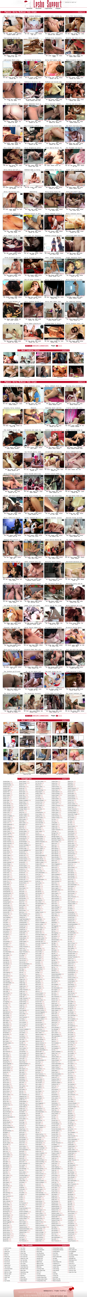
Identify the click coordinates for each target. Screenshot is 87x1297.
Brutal (73, 711)
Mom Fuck (54, 986)
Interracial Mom (38, 1022)
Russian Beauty (71, 795)
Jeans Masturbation (39, 1060)
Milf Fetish (54, 929)
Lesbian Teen (54, 803)
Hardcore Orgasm (39, 927)
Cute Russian (22, 1044)
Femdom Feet (22, 1209)
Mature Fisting (55, 871)
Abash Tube (43, 747)
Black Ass (5, 1160)
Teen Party (70, 1070)
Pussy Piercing (55, 1184)
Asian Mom (5, 988)
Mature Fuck (54, 872)
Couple (36, 100)
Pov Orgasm (54, 1149)
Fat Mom (21, 1197)
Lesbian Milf (38, 1197)
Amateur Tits (6, 881)
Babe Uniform (6, 1024)
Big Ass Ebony (6, 1091)
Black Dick (5, 1172)
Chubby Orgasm (22, 941)
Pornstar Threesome (56, 1142)
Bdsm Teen (5, 1058)
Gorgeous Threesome (40, 865)
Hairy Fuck (37, 896)
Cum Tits (21, 1027)
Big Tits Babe (6, 1137)
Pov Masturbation (55, 1146)
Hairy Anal (37, 884)
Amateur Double (6, 829)
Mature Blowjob (55, 855)
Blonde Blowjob (6, 1215)
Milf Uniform (54, 969)
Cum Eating (21, 1018)
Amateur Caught (6, 810)
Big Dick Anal (6, 1120)
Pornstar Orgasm (55, 1130)
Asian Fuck (5, 974)
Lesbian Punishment (39, 1225)
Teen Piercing (71, 1072)
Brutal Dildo (21, 886)
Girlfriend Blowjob (39, 836)
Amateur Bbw (6, 802)
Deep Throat (75, 144)
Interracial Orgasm (39, 1024)
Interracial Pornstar (39, 1027)
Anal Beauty (5, 915)
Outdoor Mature (55, 1065)
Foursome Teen (38, 803)
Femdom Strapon (23, 1218)
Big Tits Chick (6, 1139)
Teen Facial (70, 1034)
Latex (14, 536)
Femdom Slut (22, 1215)
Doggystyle (50, 34)
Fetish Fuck (21, 1220)
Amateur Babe (6, 800)
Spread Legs (70, 946)
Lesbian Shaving (39, 1237)
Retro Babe (54, 1227)
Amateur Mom (6, 850)
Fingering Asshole (23, 1227)
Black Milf (5, 1179)
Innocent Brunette (39, 996)
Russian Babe (71, 793)
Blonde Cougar (6, 1220)
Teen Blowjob (71, 1012)
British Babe (22, 821)
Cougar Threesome (23, 998)
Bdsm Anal (5, 1053)
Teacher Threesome (72, 996)
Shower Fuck (70, 860)
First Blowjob (22, 1235)
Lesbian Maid (38, 1191)
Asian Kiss (5, 977)
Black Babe (5, 1161)
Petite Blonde (54, 1103)
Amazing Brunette (7, 893)
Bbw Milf (5, 1044)
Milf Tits (53, 967)
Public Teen (54, 1172)
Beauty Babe (6, 1060)
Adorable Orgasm (7, 790)
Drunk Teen (21, 1127)
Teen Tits (70, 1096)
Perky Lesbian (55, 1098)
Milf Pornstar (54, 946)
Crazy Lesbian (22, 1013)
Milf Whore (54, 970)
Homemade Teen (39, 941)
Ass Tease (5, 1008)
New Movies (38, 8)
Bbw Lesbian (6, 1041)
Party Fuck (54, 1086)
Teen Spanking (71, 1084)
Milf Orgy (53, 943)
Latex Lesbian (38, 1084)
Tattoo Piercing (71, 993)
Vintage (72, 276)
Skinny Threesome (72, 896)
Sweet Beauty (71, 984)
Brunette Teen (22, 879)
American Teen (6, 914)
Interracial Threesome (40, 1031)
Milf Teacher (54, 963)
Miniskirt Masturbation (56, 974)
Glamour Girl (38, 845)
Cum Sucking (22, 1025)
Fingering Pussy (22, 1232)
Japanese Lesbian (39, 1046)
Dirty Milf (21, 1087)
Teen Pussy (70, 1075)
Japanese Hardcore (39, 1043)
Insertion (71, 56)
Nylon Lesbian (55, 1032)
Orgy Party (54, 1055)
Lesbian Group (38, 1177)
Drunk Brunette (22, 1115)
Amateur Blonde (6, 803)
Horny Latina (38, 958)
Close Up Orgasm (23, 965)
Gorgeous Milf (38, 864)
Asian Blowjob (6, 963)
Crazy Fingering (22, 1010)
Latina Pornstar (38, 1120)
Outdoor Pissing (55, 1067)
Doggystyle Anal (22, 1096)
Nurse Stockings (55, 1027)
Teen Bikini (70, 1010)
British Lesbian (22, 822)
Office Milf (54, 1037)
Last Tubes (27, 377)
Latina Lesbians (38, 1110)
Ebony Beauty (22, 1137)
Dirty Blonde (22, 1079)
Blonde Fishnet (6, 1227)
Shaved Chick (71, 840)
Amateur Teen (6, 877)
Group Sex (37, 881)
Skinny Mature (71, 886)
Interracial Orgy (38, 1025)
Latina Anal (37, 1092)
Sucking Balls (71, 969)
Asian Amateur (6, 955)
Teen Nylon (70, 1062)
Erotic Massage (22, 1168)
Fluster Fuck (10, 377)
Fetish (34, 166)
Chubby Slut (22, 943)
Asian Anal (5, 957)
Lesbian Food (38, 1172)
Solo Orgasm (70, 934)
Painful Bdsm (54, 1070)
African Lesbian (6, 795)
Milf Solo (53, 953)
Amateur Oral (6, 853)
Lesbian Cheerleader (39, 1148)
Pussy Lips (54, 1182)
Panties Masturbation (56, 1074)
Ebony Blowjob (22, 1139)
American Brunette (7, 908)
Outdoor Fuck (55, 1062)
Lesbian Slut (54, 783)
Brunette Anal (22, 829)
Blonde (49, 33)
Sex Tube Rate (43, 774)
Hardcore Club (38, 920)
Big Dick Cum (6, 1123)
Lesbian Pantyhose (39, 1215)
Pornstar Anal (54, 1120)
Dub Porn (76, 363)
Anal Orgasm (6, 934)
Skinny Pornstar (71, 891)
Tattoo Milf (70, 991)
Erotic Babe (21, 1166)
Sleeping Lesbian (71, 903)
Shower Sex (70, 864)
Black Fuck (5, 1173)
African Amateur (6, 793)
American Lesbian (7, 910)
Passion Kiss (54, 1091)
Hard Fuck (37, 915)
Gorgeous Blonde (39, 858)
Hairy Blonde (38, 891)
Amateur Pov (6, 860)
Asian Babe (5, 958)
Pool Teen (54, 1118)
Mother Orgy (54, 1012)
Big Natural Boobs (7, 1130)
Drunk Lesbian (22, 1118)
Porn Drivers (76, 377)
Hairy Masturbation (39, 903)
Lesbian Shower (38, 1239)
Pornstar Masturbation (56, 1129)
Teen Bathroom (71, 1005)
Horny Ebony (38, 955)
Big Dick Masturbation (8, 1127)
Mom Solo (54, 993)
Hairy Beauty (38, 889)
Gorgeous (52, 341)
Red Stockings (55, 1201)
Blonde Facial (6, 1225)
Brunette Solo (22, 874)
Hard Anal (37, 914)
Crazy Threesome (23, 1017)
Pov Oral (53, 1148)
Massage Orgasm (55, 836)
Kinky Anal (37, 1063)
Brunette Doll (22, 852)
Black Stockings (6, 1192)
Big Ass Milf (5, 1096)
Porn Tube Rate (76, 760)
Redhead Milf (54, 1216)
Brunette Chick (22, 846)
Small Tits (70, 910)
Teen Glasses (71, 1049)
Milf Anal (53, 917)
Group (10, 580)
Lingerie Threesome (56, 829)
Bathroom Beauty (7, 1029)
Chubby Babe (22, 932)
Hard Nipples (38, 917)
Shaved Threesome (72, 858)
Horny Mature (38, 960)
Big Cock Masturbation (8, 1117)
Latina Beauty (38, 1096)
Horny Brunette (38, 950)
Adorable (58, 100)
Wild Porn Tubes (76, 733)
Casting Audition (22, 915)
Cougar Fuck (22, 993)
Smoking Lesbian (71, 922)
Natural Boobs (55, 1017)
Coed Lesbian (22, 975)
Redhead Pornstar (56, 1220)
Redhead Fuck (55, 1211)
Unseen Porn (59, 733)
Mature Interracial (55, 881)
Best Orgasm (6, 1079)
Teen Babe (70, 1003)
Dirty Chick (21, 1082)
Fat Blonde (21, 1187)
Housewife (32, 711)
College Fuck (22, 979)
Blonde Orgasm (22, 781)
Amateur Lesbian (7, 846)
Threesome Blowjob (72, 1103)
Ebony (71, 557)
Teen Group (70, 1051)
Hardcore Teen (38, 932)
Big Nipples (5, 1132)
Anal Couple (5, 919)
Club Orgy (21, 969)
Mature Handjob (55, 877)
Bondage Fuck (22, 805)
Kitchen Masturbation (40, 1075)
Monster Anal (54, 998)
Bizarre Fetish (6, 1153)
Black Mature (6, 1177)
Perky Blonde (54, 1094)
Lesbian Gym (38, 1179)
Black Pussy (5, 1187)
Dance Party (22, 1060)
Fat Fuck (21, 1191)
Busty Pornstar (22, 910)
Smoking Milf (70, 926)
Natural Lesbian (55, 1018)
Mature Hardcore (55, 879)
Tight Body (70, 1113)
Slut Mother (70, 908)
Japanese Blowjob (39, 1039)
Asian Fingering (6, 972)
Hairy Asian (37, 886)
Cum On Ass (22, 1020)
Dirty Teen (21, 1092)
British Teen (21, 828)
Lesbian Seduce (38, 1235)
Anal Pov (5, 939)
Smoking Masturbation (72, 924)
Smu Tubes (76, 774)
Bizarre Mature (6, 1156)
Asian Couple (6, 967)
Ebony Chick (22, 1142)
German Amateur (39, 817)
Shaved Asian (71, 829)
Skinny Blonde (71, 874)
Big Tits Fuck (6, 1141)
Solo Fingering (71, 931)
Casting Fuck (22, 917)
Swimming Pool (71, 986)
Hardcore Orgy (38, 929)
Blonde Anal (5, 1203)
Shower (73, 580)
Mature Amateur (55, 841)
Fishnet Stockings (39, 790)
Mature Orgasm (55, 893)
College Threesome (23, 989)
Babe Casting (6, 1015)
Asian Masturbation (7, 982)
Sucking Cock (71, 975)
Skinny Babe (70, 871)
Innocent (16, 144)
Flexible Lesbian (39, 793)
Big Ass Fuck (6, 1092)
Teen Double (70, 1032)
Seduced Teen (71, 815)
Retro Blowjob (55, 1230)
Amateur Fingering (7, 833)
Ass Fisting (5, 1003)
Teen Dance (70, 1024)
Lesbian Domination (39, 1160)
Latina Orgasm (38, 1117)
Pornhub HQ (43, 377)
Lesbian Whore (55, 814)
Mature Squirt (54, 905)
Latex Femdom (38, 1082)
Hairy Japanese (38, 900)
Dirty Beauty (22, 1077)
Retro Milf (54, 1239)
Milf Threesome (55, 965)
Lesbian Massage (39, 1192)
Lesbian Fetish (38, 1166)
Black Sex (5, 1189)
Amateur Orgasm (7, 855)
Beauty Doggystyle (7, 1063)
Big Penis (5, 1134)
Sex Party (70, 821)
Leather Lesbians (39, 1127)
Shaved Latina (71, 843)
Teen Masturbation (72, 1060)
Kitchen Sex (38, 1077)
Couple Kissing (22, 1001)
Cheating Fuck (22, 926)
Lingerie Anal (54, 824)
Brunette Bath (22, 834)
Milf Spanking (54, 955)
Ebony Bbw (21, 1135)
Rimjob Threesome (72, 788)
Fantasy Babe (22, 1180)
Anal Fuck (5, 927)
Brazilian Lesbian (23, 815)
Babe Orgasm (6, 1020)
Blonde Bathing (6, 1208)
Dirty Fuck (21, 1084)
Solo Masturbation (72, 932)
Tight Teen (70, 1118)
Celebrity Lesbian (23, 920)
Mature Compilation (56, 858)
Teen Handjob (71, 1053)
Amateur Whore (6, 883)
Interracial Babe (38, 1005)
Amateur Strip (6, 872)
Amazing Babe (6, 888)
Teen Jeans (70, 1055)
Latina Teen (37, 1123)
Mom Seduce (54, 991)
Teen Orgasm (71, 1063)
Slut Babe (70, 905)
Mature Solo (54, 903)
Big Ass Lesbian (6, 1094)
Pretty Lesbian (55, 1161)
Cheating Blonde (23, 922)
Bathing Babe (6, 1025)
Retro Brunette (55, 1232)
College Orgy (22, 982)
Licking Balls (54, 822)
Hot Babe (37, 972)
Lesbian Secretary (39, 1234)
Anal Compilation (7, 917)
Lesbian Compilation (39, 1153)
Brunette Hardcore (23, 858)
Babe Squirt (5, 1022)
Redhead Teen (55, 1223)
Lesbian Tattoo (55, 800)
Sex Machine (70, 819)
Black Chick (5, 1170)
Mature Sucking (55, 908)
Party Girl (54, 1087)
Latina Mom (38, 1115)
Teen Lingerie (71, 1058)
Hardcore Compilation (40, 922)
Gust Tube (27, 760)
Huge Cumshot (38, 979)
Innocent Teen (38, 1001)
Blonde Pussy (22, 786)
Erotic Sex (21, 1170)
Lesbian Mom (38, 1199)
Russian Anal (70, 791)
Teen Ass (70, 1000)
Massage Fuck (55, 833)
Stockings (13, 34)
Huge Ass (37, 974)
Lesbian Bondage (39, 1146)
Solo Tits (69, 939)
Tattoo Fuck (70, 988)
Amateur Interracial (7, 843)
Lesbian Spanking (55, 788)
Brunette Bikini (22, 840)
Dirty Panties (22, 1089)
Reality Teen (54, 1199)
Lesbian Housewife (39, 1180)
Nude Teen (54, 1025)
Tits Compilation (71, 1120)
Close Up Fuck (22, 960)
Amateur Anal (6, 797)
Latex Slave (38, 1089)
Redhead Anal (55, 1203)
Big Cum (5, 1118)
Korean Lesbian (38, 1079)
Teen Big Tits (70, 1008)
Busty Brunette (22, 898)
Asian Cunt (5, 969)
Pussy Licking (55, 1180)
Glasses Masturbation (40, 855)
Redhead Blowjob (55, 1208)
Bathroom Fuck (6, 1031)
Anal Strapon (6, 943)
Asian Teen (5, 998)
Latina (78, 187)
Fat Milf (20, 1196)
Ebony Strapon (22, 1160)
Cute (13, 56)
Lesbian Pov (38, 1223)
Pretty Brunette (55, 1156)
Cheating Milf (22, 927)
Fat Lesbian (21, 1192)
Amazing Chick (6, 895)
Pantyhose (72, 426)
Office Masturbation (56, 1036)
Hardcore (53, 33)
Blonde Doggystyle (7, 1222)
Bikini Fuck (5, 1151)
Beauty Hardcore (6, 1067)
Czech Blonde (22, 1051)
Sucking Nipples (71, 981)
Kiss (59, 165)
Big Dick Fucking (6, 1125)
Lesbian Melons (38, 1196)
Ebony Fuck (21, 1144)
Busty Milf (21, 907)
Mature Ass (54, 845)
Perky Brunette (55, 1096)
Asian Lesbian (6, 979)
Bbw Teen (5, 1049)
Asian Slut (5, 996)
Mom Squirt (54, 994)
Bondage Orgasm (23, 807)
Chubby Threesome (23, 946)
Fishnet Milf (37, 788)
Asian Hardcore (6, 975)
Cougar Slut (21, 996)
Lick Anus (54, 819)
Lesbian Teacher (55, 802)
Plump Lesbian (55, 1113)
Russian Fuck (71, 802)
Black (37, 78)
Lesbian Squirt (55, 790)
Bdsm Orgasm (6, 1056)
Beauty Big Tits (6, 1062)
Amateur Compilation (7, 815)
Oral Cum (54, 1044)
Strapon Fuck (71, 960)
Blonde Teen (22, 795)
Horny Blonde (38, 948)
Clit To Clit (21, 957)
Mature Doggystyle (56, 864)
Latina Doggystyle (39, 1103)
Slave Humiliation (71, 901)
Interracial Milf (38, 1020)
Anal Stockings (6, 941)
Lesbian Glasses (39, 1175)
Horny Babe (38, 945)
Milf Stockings (55, 958)
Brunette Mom (22, 864)
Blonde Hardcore (6, 1234)
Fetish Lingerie (22, 1223)
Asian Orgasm (6, 989)
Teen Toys (70, 1098)
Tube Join (27, 363)
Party (54, 34)
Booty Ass (21, 810)
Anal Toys (5, 948)
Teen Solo (70, 1082)
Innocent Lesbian (39, 1000)
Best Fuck (5, 1077)
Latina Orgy (37, 1118)
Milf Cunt (53, 924)
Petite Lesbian (55, 1108)
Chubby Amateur (23, 931)
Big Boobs (77, 426)
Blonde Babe (6, 1206)
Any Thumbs (76, 747)
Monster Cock (55, 1000)
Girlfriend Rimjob (39, 838)
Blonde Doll (5, 1223)
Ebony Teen (21, 1161)
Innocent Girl (38, 998)
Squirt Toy (70, 950)
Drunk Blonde (22, 1113)
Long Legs (54, 831)
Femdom (78, 78)
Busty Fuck (21, 901)
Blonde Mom (6, 1240)
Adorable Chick (6, 786)
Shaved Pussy (71, 852)
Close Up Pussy (22, 967)
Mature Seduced (55, 900)
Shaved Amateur (71, 826)
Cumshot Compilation (24, 1029)
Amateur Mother (6, 852)
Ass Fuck (5, 1005)
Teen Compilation (71, 1018)
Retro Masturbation (56, 1237)
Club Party (21, 970)
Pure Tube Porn (10, 774)
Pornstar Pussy (55, 1135)
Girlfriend (9, 144)
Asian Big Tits (6, 962)
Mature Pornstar (55, 896)
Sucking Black (71, 974)
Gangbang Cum (38, 815)
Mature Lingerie (55, 888)
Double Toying (22, 1110)
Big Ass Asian (6, 1082)
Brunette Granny (22, 857)
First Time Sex (38, 783)
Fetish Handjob (22, 1222)
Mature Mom (54, 891)
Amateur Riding (6, 864)
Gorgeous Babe (38, 857)
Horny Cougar (38, 953)
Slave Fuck (70, 898)
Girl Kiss (37, 833)
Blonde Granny (6, 1232)
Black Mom (5, 1180)
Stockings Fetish (71, 953)
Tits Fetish (70, 1122)
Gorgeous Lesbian (39, 862)
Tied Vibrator (70, 1108)
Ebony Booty (22, 1141)
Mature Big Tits (55, 852)
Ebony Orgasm (22, 1154)
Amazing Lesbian (7, 898)
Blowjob (70, 121)
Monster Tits (54, 1001)
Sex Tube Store (59, 774)
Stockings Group (71, 955)
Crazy (39, 100)
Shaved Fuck (70, 841)
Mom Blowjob (54, 981)
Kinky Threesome (39, 1074)
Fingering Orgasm (23, 1230)
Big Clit (4, 1106)
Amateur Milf (6, 848)
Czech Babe (22, 1049)
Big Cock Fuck (6, 1115)
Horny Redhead (38, 969)
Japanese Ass (38, 1036)
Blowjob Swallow (23, 803)
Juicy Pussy (38, 1062)
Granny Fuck (38, 869)
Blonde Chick (6, 1218)
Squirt (50, 558)
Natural (33, 210)
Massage (10, 122)
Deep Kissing (22, 1062)
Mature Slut (54, 901)
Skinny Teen (70, 895)
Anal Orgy (5, 936)
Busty (79, 33)
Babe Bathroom (6, 1012)
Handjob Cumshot (39, 912)
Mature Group (55, 876)
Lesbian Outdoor (39, 1213)
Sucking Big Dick (71, 972)
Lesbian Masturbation (40, 1194)
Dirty (80, 144)
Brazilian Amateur (23, 814)
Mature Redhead (55, 898)
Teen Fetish (70, 1039)
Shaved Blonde (71, 836)
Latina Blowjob (38, 1098)
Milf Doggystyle (55, 926)
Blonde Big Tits (6, 1211)
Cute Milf (21, 1043)
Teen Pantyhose (71, 1068)
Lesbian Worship (55, 815)
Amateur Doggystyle (7, 828)
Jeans (56, 341)
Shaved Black (71, 834)
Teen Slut (70, 1080)
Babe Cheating (6, 1017)
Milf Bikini (54, 920)
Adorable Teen (6, 791)
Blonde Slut (21, 788)
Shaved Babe (71, 831)
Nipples (61, 469)
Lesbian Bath (38, 1139)
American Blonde (7, 907)
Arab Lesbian (6, 953)
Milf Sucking (54, 962)
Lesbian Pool (38, 1220)
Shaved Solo (70, 855)
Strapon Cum (71, 958)
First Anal (21, 1234)
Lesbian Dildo (38, 1156)
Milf (13, 122)
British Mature (22, 824)
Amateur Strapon (7, 871)
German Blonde (38, 821)
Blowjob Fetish (22, 802)
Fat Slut (21, 1199)
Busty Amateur (22, 888)
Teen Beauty (70, 1006)
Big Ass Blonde (6, 1086)
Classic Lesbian (22, 950)
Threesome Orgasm (72, 1106)
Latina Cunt (37, 1101)
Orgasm (16, 341)
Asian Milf (5, 986)
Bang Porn (59, 363)
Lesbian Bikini (38, 1144)
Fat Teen (21, 1201)
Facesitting (14, 188)
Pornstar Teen (55, 1141)
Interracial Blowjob (39, 1008)
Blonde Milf (5, 1239)
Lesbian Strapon (55, 795)
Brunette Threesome (23, 881)
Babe (7, 33)
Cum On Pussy (22, 1024)
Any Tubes (10, 760)
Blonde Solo (22, 790)
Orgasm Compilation (56, 1051)
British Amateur (22, 819)
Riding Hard (70, 786)
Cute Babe (21, 1034)
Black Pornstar (6, 1185)
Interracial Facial (39, 1013)
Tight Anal (70, 1110)
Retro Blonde (54, 1228)
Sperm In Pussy (71, 943)
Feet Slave (21, 1206)
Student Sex (70, 965)
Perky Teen (54, 1099)
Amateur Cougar (6, 817)
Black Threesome (7, 1196)
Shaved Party (71, 850)
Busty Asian (21, 891)
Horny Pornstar (38, 967)
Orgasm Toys (54, 1053)
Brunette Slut (22, 872)
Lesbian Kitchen (38, 1187)
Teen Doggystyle (71, 1029)
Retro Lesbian (55, 1235)
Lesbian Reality (38, 1228)
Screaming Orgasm (72, 812)
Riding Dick (70, 783)
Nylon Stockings (55, 1034)
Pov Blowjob (54, 1144)
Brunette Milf (22, 862)
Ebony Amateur (22, 1130)
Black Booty (5, 1168)
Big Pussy (5, 1135)
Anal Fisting (5, 924)
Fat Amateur (22, 1182)
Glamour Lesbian (39, 846)
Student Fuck (71, 963)
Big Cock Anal (6, 1110)
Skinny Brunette (71, 877)
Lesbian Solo (54, 784)
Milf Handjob (54, 934)
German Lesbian (39, 826)
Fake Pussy (21, 1179)
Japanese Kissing (39, 1044)
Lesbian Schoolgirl (39, 1232)
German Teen (38, 829)
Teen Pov (70, 1074)
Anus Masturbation (7, 951)
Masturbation (19, 33)
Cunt (75, 78)
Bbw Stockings (6, 1048)
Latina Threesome (39, 1125)
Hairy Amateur (38, 883)
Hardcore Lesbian (39, 924)
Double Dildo (22, 1103)
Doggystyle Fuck (23, 1098)
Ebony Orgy (21, 1156)
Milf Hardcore (54, 936)
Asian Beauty (6, 960)
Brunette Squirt (22, 876)
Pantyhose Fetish (55, 1079)
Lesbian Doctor (38, 1158)
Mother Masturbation (56, 1008)
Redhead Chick (55, 1209)
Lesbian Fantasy (39, 1163)
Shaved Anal (70, 828)
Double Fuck (22, 1108)
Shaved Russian (71, 853)
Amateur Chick (6, 812)
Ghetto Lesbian (38, 831)
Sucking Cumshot (71, 977)
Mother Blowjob (55, 1005)
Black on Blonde (6, 1201)
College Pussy (22, 986)
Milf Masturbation (55, 939)
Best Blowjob (6, 1075)
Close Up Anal (22, 958)
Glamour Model (38, 850)
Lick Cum (54, 821)
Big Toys (5, 1146)
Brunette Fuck (22, 855)
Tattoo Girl (70, 989)
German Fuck (38, 824)
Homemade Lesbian (39, 938)
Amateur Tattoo (6, 876)
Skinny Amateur (71, 867)
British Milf (21, 826)
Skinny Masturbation (72, 884)
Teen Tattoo (70, 1092)
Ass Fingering (6, 1001)
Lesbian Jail (38, 1184)
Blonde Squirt (22, 791)
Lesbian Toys (54, 809)
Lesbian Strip (54, 797)
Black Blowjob (6, 1166)
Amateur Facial (6, 831)
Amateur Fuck (6, 834)
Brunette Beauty (22, 836)
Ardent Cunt (43, 363)
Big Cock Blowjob (7, 1111)
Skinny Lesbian (71, 883)
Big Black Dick (6, 1103)
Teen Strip (70, 1089)
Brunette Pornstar (23, 867)
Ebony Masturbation (23, 1149)
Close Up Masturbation (24, 963)
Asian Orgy (5, 991)
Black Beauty (6, 1165)
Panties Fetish (55, 1072)
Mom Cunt (54, 982)
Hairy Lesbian (38, 901)
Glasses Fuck (38, 853)
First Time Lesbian (39, 781)
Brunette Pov (22, 869)
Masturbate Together (56, 838)
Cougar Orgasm (22, 994)
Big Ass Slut (5, 1099)
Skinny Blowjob (71, 876)
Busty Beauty (22, 895)
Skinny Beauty (71, 872)
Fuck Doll (37, 810)
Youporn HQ (27, 747)
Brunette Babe (22, 833)
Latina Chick (38, 1099)
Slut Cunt (70, 907)
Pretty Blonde (54, 1154)
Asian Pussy (5, 994)
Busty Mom (21, 908)
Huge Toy (37, 991)
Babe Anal (5, 1010)
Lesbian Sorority (55, 786)
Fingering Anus (22, 1225)
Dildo (17, 34)
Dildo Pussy (21, 1070)
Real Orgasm (54, 1194)
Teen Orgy (70, 1065)
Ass (34, 78)
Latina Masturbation (39, 1111)
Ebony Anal (21, 1132)
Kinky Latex (37, 1067)
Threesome (58, 34)
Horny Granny (38, 957)
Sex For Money (71, 817)
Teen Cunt (70, 1022)
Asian (7, 165)
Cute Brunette (22, 1037)
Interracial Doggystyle (40, 1012)
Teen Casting (70, 1013)
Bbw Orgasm (6, 1046)
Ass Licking (5, 1006)
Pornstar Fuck (55, 1127)
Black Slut (5, 1191)
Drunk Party (21, 1123)
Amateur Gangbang (7, 836)
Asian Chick (5, 965)
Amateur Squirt (6, 869)
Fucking (54, 56)
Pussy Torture (55, 1191)
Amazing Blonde (6, 891)
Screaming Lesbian (72, 810)
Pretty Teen (54, 1165)
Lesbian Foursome (39, 1173)
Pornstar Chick (55, 1125)
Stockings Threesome (72, 957)
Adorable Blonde (6, 783)
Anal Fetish (5, 922)
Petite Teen (54, 1110)
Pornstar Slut (54, 1137)
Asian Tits (5, 1000)
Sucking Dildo (71, 979)
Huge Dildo (37, 981)
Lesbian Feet (38, 1165)
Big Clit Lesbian (6, 1108)
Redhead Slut (55, 1222)
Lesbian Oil (37, 1208)
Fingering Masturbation (24, 1228)
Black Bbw (5, 1163)
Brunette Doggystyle (23, 850)
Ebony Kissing (22, 1146)
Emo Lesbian (22, 1165)
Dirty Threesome (22, 1094)
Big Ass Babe (6, 1084)
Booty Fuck (21, 812)
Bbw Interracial (6, 1037)
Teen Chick (70, 1017)
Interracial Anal (38, 1003)
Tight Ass (70, 1111)
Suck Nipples (70, 967)
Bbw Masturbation (7, 1043)
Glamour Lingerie (39, 848)
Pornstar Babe (55, 1122)
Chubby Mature (22, 938)
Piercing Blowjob (55, 1111)
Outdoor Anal (54, 1058)
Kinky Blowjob (38, 1065)
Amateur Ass (6, 798)
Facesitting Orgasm (23, 1175)
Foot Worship (38, 798)
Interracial (16, 689)
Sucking (36, 558)
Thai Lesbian (70, 1101)
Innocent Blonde (39, 994)
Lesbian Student (55, 798)
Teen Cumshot (71, 1020)
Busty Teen (21, 912)
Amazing (75, 122)
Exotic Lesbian (22, 1172)
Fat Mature (21, 1194)
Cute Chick (21, 1039)
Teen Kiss (70, 1056)
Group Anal (37, 874)
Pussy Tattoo (54, 1187)
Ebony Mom (21, 1153)
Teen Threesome (71, 1094)
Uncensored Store (43, 733)
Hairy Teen (37, 910)
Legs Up (37, 1132)
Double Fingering (23, 1105)
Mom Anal (54, 979)
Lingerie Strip (54, 828)
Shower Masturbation (72, 862)
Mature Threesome (56, 912)
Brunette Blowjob (23, 841)
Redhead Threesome (56, 1225)
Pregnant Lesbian (55, 1153)
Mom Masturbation (56, 988)
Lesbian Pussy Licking (40, 1227)
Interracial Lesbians (39, 1018)
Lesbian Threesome (56, 805)
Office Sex (54, 1039)
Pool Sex (53, 1117)
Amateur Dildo (6, 826)
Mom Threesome (55, 996)
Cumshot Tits (22, 1031)
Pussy (16, 56)
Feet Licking (22, 1204)
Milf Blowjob (54, 922)
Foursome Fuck (38, 802)
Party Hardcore (55, 1089)
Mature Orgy (54, 895)
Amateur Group (6, 838)
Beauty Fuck (6, 1065)
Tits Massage (71, 1123)
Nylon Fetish (54, 1031)
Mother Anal (54, 1003)
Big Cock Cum (6, 1113)
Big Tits (79, 188)
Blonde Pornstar (22, 783)
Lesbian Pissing (38, 1218)
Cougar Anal (22, 991)
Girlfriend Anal (38, 834)
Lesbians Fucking (55, 817)
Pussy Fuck (54, 1177)
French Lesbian (38, 809)
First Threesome (22, 1240)
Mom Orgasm (55, 989)
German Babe (38, 819)
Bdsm (70, 77)
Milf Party (54, 945)
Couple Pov (21, 1005)
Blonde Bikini (6, 1213)
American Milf (6, 912)
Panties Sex (54, 1077)
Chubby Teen (22, 945)
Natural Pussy (55, 1020)
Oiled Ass (54, 1041)
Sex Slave (70, 822)
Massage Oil (54, 834)
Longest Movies (48, 8)
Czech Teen (21, 1058)
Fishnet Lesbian (38, 786)
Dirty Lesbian (22, 1086)
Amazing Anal (6, 886)
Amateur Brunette (7, 807)
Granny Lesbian (38, 871)
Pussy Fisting (54, 1175)
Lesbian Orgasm (39, 1209)
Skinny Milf (70, 888)
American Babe (6, 905)
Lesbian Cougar (38, 1154)
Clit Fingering (22, 953)
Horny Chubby (38, 951)
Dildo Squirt (21, 1072)
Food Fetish (38, 795)
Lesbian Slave (55, 781)
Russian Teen (71, 807)
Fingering (32, 33)
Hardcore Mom (38, 926)
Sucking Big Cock (71, 970)
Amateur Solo (6, 867)
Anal (28, 77)
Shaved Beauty (71, 833)
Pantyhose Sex (55, 1084)
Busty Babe (21, 893)
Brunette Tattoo (22, 877)
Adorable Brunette (7, 784)
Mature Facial (55, 865)
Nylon (57, 254)
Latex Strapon (38, 1091)
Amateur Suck (6, 874)
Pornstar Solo (55, 1139)
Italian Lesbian (38, 1032)
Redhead (9, 34)
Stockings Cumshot (72, 951)
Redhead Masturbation (56, 1215)
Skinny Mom (70, 889)
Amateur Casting (6, 809)
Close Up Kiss (22, 962)
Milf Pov (53, 948)
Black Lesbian (6, 1175)
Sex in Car (70, 824)
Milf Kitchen (54, 938)
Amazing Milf (6, 900)
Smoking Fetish (71, 919)
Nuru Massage (55, 1029)
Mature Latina (55, 884)
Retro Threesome (55, 1240)
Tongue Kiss (70, 1125)
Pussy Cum (54, 1173)
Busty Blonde (22, 896)
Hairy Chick (37, 895)
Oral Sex (53, 1049)
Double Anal (22, 1099)
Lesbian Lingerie (39, 1189)
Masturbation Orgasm (56, 840)
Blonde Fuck (6, 1228)
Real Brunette (55, 1192)
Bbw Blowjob (6, 1032)
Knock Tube (59, 760)
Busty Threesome (23, 914)
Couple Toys (22, 1006)
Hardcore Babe (38, 919)
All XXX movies (10, 363)
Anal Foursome (6, 926)
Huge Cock (37, 977)
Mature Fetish (55, 869)
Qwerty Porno (10, 733)
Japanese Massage (39, 1048)
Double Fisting (22, 1106)
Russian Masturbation (72, 805)
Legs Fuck (37, 1130)
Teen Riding (70, 1077)
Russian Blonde (71, 797)
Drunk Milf (21, 1120)
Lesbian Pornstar (39, 1222)
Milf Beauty (54, 919)
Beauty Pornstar (6, 1070)
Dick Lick (21, 1067)
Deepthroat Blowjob (23, 1063)
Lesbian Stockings (56, 793)
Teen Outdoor (71, 1067)
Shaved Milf (70, 848)
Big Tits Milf (5, 1144)
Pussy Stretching (55, 1185)
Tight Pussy (70, 1117)
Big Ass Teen (6, 1101)
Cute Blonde (22, 1036)
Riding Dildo (70, 784)
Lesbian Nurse (38, 1204)
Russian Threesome (72, 809)
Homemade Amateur (39, 934)
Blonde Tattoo (22, 793)
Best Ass (5, 1074)
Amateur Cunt (6, 822)
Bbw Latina (5, 1039)
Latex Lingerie (38, 1086)
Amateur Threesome (7, 879)
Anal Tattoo (5, 945)
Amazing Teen (6, 903)
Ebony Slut (21, 1158)
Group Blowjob (38, 876)
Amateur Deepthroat (7, 824)
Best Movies (29, 8)
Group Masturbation (39, 879)
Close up (39, 513)
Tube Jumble (27, 733)
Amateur (29, 557)
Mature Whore (55, 915)
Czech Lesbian (22, 1055)
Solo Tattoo (70, 938)
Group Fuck (38, 877)
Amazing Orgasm (7, 901)
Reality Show (54, 1197)
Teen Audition (71, 1001)
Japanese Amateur (39, 1034)
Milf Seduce (54, 951)
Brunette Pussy (22, 871)
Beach (31, 491)
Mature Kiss (54, 883)
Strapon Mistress (71, 962)
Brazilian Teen (22, 817)
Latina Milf (37, 1113)
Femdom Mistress (23, 1213)
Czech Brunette (22, 1053)
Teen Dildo (70, 1027)
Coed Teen (21, 977)
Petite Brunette (55, 1105)
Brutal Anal (21, 884)
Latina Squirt (38, 1122)
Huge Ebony (38, 982)
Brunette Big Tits (22, 838)
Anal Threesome (6, 946)
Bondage (36, 276)
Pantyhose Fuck (55, 1080)
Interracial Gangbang (40, 1017)
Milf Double (54, 927)
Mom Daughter (55, 984)
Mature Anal (54, 843)
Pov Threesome (55, 1151)
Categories (58, 8)
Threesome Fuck (71, 1105)
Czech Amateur (22, 1048)
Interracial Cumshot (39, 1010)
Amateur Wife (6, 884)
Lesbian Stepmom (56, 791)
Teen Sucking (71, 1091)
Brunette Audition (23, 831)
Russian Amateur (71, 790)
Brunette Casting (23, 843)
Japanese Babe (38, 1037)
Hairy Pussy (38, 908)
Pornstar (27, 100)
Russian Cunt (71, 800)
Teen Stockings (71, 1087)
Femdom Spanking (23, 1216)
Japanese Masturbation (40, 1049)
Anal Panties (6, 938)
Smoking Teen (71, 927)
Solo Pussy (70, 936)
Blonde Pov (21, 784)
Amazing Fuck (6, 896)
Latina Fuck (37, 1105)
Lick (35, 34)
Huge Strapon (38, 988)
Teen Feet (70, 1037)
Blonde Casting (6, 1216)
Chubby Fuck (22, 934)
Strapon (60, 55)
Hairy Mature (38, 905)
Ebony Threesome (23, 1163)
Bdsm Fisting (6, 1055)
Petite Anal (54, 1101)
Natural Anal (54, 1015)
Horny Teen (37, 970)
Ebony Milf (21, 1151)
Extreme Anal (22, 1173)
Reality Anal (54, 1196)
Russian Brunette (71, 798)
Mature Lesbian (55, 886)
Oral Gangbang (55, 1048)
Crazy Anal (21, 1008)
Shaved (75, 56)
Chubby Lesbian (22, 936)
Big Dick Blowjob (6, 1122)
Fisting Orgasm (38, 791)
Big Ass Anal (6, 1080)
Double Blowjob (22, 1101)
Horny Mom (37, 963)
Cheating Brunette (23, 924)
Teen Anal (70, 998)
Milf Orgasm (54, 941)
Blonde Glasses (6, 1230)
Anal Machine (6, 932)
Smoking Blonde (71, 914)
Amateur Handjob (7, 840)
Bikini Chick (5, 1149)
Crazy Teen (21, 1015)
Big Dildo (5, 1129)
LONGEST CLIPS (44, 345)
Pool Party (54, 1115)
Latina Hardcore (38, 1108)
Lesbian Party (38, 1216)
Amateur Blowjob (7, 805)
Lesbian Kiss (38, 1185)
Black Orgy (5, 1184)
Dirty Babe (21, 1075)
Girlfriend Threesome (40, 841)
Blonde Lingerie (6, 1237)
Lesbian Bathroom (39, 1141)
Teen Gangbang (71, 1048)
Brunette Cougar (22, 848)
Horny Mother (38, 965)
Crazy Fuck (21, 1012)
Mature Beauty (55, 848)
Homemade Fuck (39, 936)
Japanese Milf (38, 1051)
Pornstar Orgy (55, 1132)
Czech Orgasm (22, 1056)
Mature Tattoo (55, 910)
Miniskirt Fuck (55, 972)
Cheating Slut (22, 929)
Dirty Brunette (22, 1080)
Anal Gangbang (6, 929)
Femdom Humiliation (23, 1211)
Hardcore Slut (38, 931)
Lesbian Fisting (38, 1170)
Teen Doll (70, 1031)
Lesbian (14, 33)
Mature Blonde (55, 853)
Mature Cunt (54, 860)
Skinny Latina (71, 881)
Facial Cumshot (22, 1177)
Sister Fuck (70, 865)
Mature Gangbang (56, 874)
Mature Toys (54, 914)
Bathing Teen (6, 1027)
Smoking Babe (71, 912)
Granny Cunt (38, 867)
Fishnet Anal (38, 784)
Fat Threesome (22, 1203)
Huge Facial (38, 984)
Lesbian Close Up (39, 1149)
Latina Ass (37, 1094)
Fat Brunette (22, 1189)
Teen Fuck (70, 1046)
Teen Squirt (70, 1086)
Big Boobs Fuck (6, 1105)
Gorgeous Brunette (39, 860)
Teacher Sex (70, 994)
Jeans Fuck (37, 1058)
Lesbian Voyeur (55, 812)
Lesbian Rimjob (38, 1230)
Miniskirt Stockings (56, 977)
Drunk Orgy (21, 1122)
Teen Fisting (70, 1044)
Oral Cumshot (55, 1046)
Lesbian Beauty (38, 1142)
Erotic (75, 100)
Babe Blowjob (6, 1013)
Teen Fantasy (71, 1036)
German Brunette (39, 822)
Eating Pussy (22, 1129)
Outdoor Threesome (56, 1068)
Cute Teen (21, 1046)
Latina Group (38, 1106)
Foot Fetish (37, 797)
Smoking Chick (71, 917)
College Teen (22, 988)
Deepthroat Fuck (23, 1065)
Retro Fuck (54, 1234)
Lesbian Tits (54, 807)
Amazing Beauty (6, 889)
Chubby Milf (21, 939)
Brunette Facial (22, 853)
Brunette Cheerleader (24, 845)
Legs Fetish (37, 1129)
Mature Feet (54, 867)
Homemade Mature (39, 939)
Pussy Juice (54, 1179)
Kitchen (36, 232)
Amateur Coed (6, 814)
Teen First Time (71, 1043)
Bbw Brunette (6, 1034)
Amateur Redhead (7, 862)
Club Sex (21, 972)
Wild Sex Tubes (10, 747)
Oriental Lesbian (55, 1056)
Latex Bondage (38, 1080)
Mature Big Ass (55, 850)
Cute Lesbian (22, 1041)
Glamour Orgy (38, 852)
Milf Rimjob (54, 950)
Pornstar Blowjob (55, 1123)
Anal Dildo (5, 920)
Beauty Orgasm (6, 1068)
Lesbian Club (38, 1151)
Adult (59, 747)
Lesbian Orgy (38, 1211)
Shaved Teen (70, 857)
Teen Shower (70, 1079)
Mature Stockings (55, 907)
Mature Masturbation (56, 889)
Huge (30, 210)
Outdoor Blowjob (55, 1060)
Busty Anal (21, 889)
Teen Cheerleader (72, 1015)
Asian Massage (6, 981)
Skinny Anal (70, 869)
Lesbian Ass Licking (39, 1135)
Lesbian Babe (38, 1137)
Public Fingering (55, 1166)
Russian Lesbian (71, 803)
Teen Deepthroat (71, 1025)
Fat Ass (20, 1184)
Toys (14, 558)
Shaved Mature (71, 846)
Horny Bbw (37, 946)
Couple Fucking (22, 1000)
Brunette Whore (22, 883)
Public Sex (54, 1170)
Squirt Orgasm (71, 948)
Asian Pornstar (6, 993)
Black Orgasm (6, 1182)
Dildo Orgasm (22, 1068)
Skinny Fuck (70, 879)
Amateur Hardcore (7, 841)
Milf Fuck (53, 931)
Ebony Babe (22, 1134)
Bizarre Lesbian (6, 1154)
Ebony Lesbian (22, 1148)
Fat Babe (21, 1185)
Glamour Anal (38, 843)
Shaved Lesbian (71, 845)
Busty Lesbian (22, 905)
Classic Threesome (23, 951)
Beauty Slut (5, 1072)
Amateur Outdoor (7, 858)
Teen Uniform (71, 1099)
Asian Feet (5, 970)
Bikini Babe (5, 1148)
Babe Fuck (5, 1018)
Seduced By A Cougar (72, 814)
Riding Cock (70, 781)
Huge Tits (37, 989)
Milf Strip (53, 960)
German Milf (38, 828)
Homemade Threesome (40, 943)
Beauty (57, 232)
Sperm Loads (71, 945)
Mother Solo (54, 1013)
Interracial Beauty (39, 1006)
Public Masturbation (56, 1168)
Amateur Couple (6, 819)
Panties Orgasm (55, 1075)
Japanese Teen (38, 1055)
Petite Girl (54, 1106)
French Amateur (38, 805)
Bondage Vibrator (23, 809)
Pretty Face (54, 1158)
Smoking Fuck (71, 920)
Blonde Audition (6, 1204)
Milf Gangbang (55, 932)
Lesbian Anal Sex (39, 1134)
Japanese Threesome (40, 1056)
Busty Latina (22, 903)
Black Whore (6, 1199)
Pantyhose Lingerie (56, 1082)
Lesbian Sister (38, 1240)
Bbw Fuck (5, 1036)
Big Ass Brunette (6, 1087)
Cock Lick (21, 974)
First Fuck (21, 1237)
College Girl (21, 981)
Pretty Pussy (54, 1163)
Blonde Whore (22, 798)
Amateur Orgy (6, 857)
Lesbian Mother (38, 1203)
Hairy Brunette (38, 893)
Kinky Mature (38, 1070)
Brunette (10, 33)
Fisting (57, 144)
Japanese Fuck (38, 1041)
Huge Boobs (38, 975)
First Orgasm (22, 1239)
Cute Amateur (22, 1032)
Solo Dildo (70, 929)
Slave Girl (70, 900)
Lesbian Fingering (39, 1168)
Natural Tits (54, 1024)
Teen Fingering (71, 1041)
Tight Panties (70, 1115)
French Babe (38, 807)
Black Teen (5, 1194)
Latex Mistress (38, 1087)
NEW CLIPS (36, 345)
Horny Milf (37, 962)
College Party (22, 984)
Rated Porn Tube (27, 774)
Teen (55, 78)
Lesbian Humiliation (39, 1182)
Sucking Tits (70, 982)
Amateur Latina (6, 845)
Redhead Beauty (55, 1206)
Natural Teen (54, 1022)
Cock (79, 689)
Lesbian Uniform (55, 810)
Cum (32, 34)
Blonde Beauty (6, 1209)
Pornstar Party (55, 1134)
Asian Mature (6, 984)
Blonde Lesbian (6, 1235)
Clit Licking (21, 955)
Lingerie (15, 100)
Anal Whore (5, 950)
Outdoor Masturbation (56, 1063)
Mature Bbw (54, 846)
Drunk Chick (22, 1117)
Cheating (57, 602)
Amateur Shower (6, 865)
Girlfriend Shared (39, 840)
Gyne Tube (43, 760)
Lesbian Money (38, 1201)
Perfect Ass (54, 1092)
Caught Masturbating (23, 919)
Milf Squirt (54, 957)
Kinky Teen (37, 1072)
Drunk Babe (21, 1111)
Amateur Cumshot (7, 821)
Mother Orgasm (55, 1010)
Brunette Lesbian (23, 860)
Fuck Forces (59, 377)
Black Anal (5, 1158)
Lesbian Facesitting (39, 1161)
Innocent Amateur (39, 993)
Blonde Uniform (22, 797)
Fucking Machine (39, 812)
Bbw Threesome (6, 1051)
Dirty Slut (21, 1091)
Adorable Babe (6, 781)
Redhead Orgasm (55, 1218)
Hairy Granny (38, 898)
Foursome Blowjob (39, 800)
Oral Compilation (55, 1043)
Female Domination (23, 1208)
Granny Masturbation (40, 872)
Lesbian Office (38, 1206)
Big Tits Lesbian (6, 1142)
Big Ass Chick (6, 1089)
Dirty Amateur (22, 1074)
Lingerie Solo (54, 826)
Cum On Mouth (22, 1022)
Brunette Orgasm (23, 865)
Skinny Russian (71, 893)
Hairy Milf (37, 907)
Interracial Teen (38, 1029)
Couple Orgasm (22, 1003)
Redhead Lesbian (55, 1213)
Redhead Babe (55, 1204)
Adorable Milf (6, 788)
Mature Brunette (55, 857)
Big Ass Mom (6, 1098)
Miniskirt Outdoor (55, 975)
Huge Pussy (38, 986)
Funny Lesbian (38, 814)
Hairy (16, 55)
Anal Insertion (6, 931)
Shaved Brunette (71, 838)
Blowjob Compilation (23, 800)
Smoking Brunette (72, 915)
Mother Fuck (54, 1006)
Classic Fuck (22, 948)
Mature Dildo (54, 862)
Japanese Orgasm (39, 1053)
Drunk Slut (21, 1125)
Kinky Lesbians (38, 1068)
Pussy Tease (54, 1189)
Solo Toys (70, 941)
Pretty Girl (54, 1160)
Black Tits (5, 1197)
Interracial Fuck (38, 1015)
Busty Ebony (22, 900)
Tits (34, 122)
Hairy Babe (37, 888)
